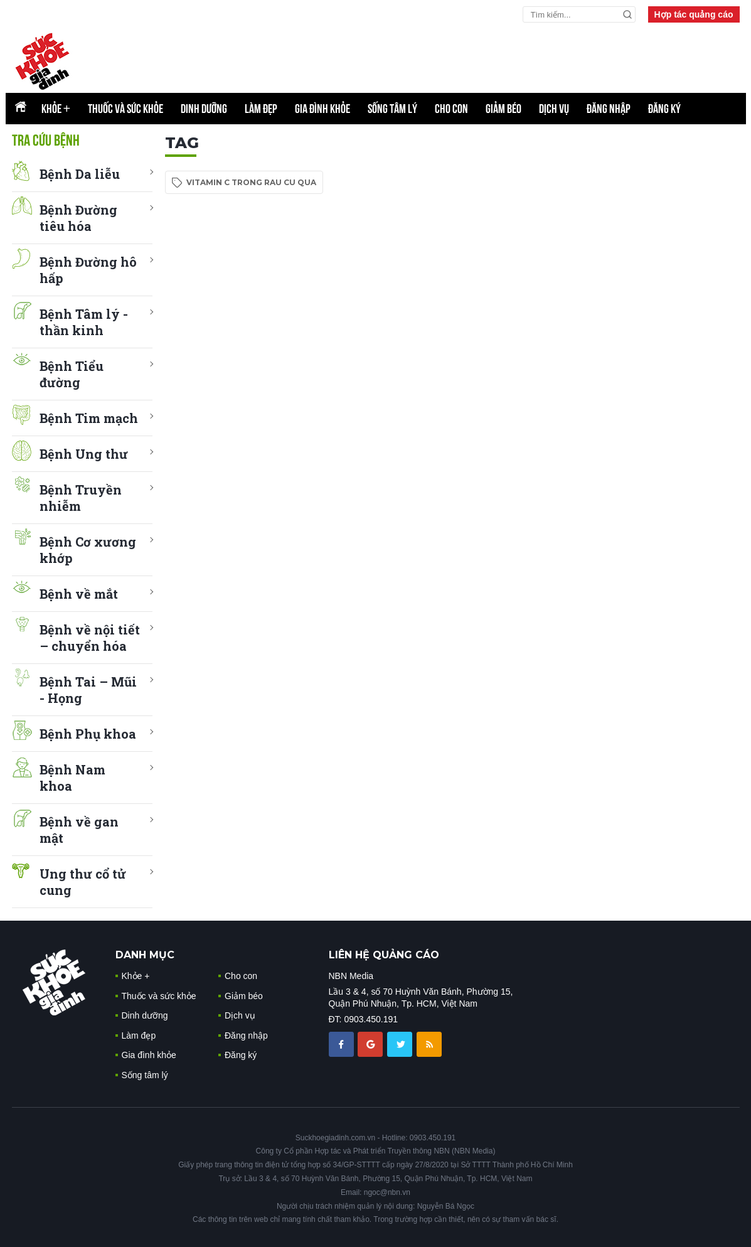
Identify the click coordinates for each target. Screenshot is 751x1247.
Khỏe (56, 108)
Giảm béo (503, 108)
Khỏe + (136, 976)
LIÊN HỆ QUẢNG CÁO (384, 955)
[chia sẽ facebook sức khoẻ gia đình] (342, 1044)
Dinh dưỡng (204, 108)
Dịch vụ (554, 108)
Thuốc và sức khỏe (125, 108)
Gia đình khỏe (322, 108)
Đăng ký (664, 108)
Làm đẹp (261, 108)
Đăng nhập (609, 108)
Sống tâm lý (392, 108)
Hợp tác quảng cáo (693, 14)
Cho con (451, 108)
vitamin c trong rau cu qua (251, 182)
